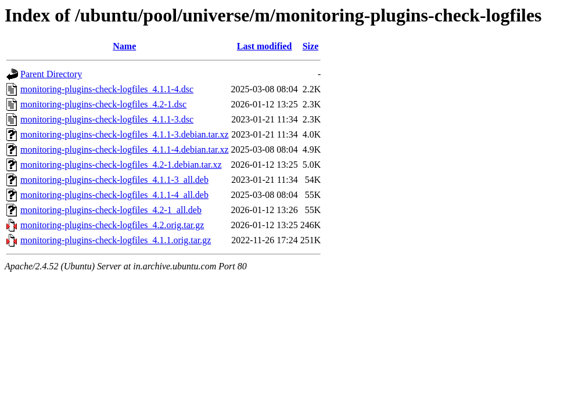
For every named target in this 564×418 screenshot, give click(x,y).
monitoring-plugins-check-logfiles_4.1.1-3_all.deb (114, 180)
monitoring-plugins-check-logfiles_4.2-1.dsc (103, 104)
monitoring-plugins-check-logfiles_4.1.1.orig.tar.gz (115, 240)
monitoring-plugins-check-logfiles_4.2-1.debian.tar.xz (121, 165)
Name (124, 46)
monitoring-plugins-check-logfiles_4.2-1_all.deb (111, 210)
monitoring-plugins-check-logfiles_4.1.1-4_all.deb (114, 195)
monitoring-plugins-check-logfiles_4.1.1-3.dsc (106, 119)
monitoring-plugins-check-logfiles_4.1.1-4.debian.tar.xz (124, 149)
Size (311, 46)
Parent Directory (51, 74)
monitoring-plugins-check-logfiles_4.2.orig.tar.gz (112, 225)
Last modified (264, 46)
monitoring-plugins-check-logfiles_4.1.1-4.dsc (106, 89)
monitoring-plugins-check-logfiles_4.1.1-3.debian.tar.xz (124, 134)
